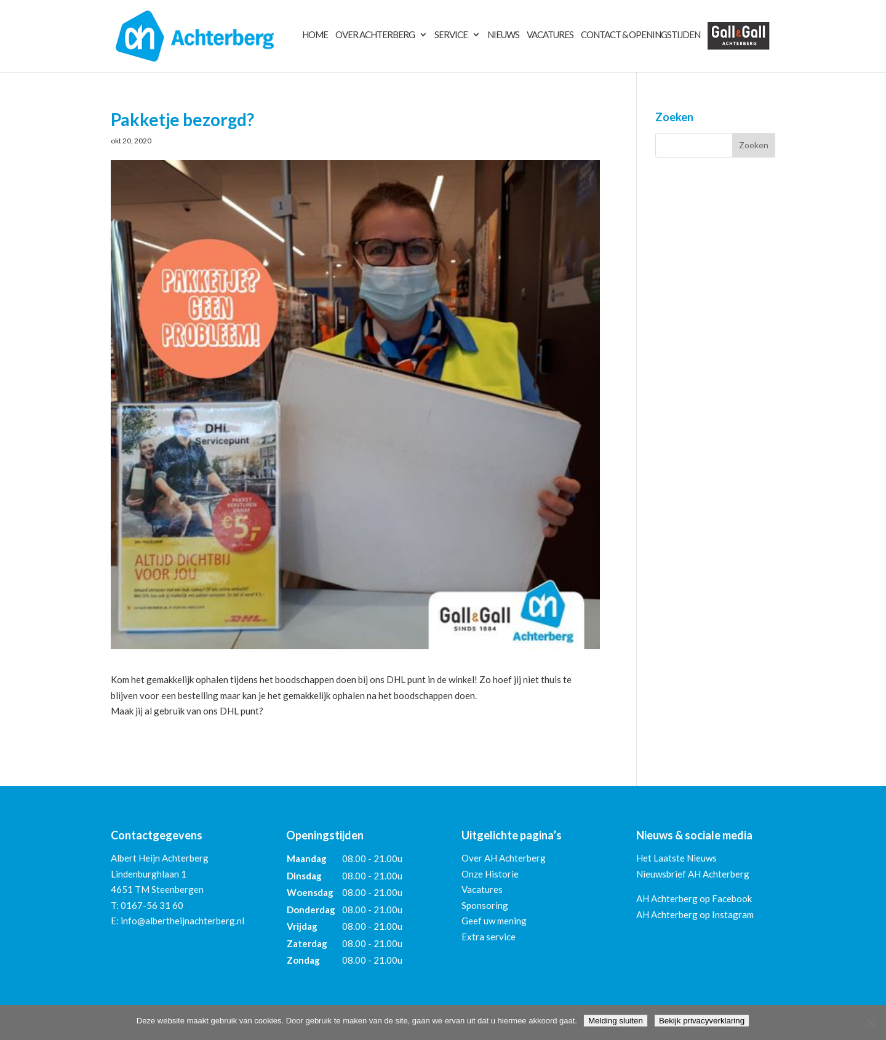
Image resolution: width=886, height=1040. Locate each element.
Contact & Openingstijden (640, 35)
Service (451, 35)
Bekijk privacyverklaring (701, 1020)
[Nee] (870, 1023)
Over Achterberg (375, 35)
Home (315, 35)
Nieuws (503, 35)
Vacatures (550, 35)
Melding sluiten (615, 1020)
